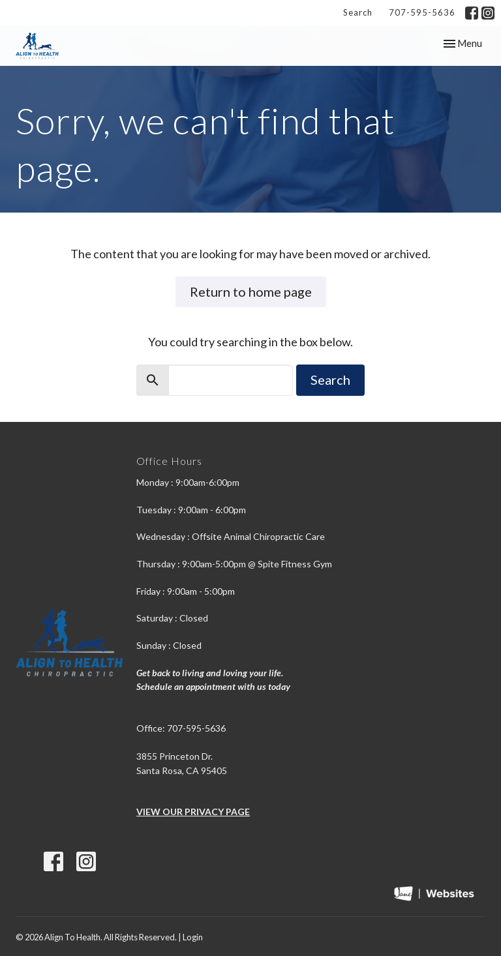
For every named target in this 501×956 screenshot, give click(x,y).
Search (357, 12)
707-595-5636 (422, 12)
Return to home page (251, 291)
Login (193, 937)
